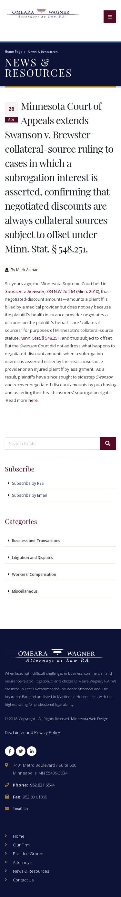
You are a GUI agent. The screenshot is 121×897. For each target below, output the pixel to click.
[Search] (108, 443)
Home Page (13, 52)
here (33, 400)
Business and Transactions (36, 540)
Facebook (10, 752)
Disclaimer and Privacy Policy (32, 732)
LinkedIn (31, 752)
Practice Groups (28, 853)
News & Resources (43, 52)
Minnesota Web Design (89, 718)
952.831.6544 (42, 785)
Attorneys (22, 862)
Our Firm (21, 845)
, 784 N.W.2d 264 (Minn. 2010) (52, 291)
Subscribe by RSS (28, 483)
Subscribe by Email (29, 495)
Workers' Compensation (34, 574)
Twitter (20, 752)
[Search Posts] (52, 443)
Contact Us (23, 880)
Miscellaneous (25, 591)
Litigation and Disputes (32, 557)
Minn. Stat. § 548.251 (40, 338)
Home (19, 836)
